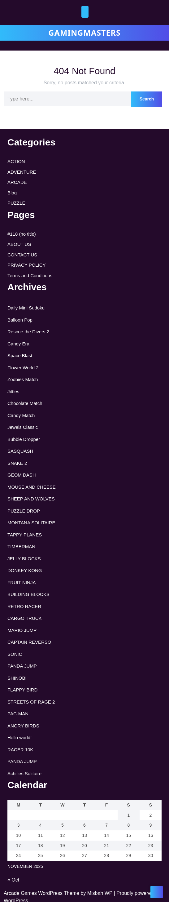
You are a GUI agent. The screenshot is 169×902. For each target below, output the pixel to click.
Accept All (108, 888)
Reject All (69, 888)
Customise (28, 888)
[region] (68, 865)
